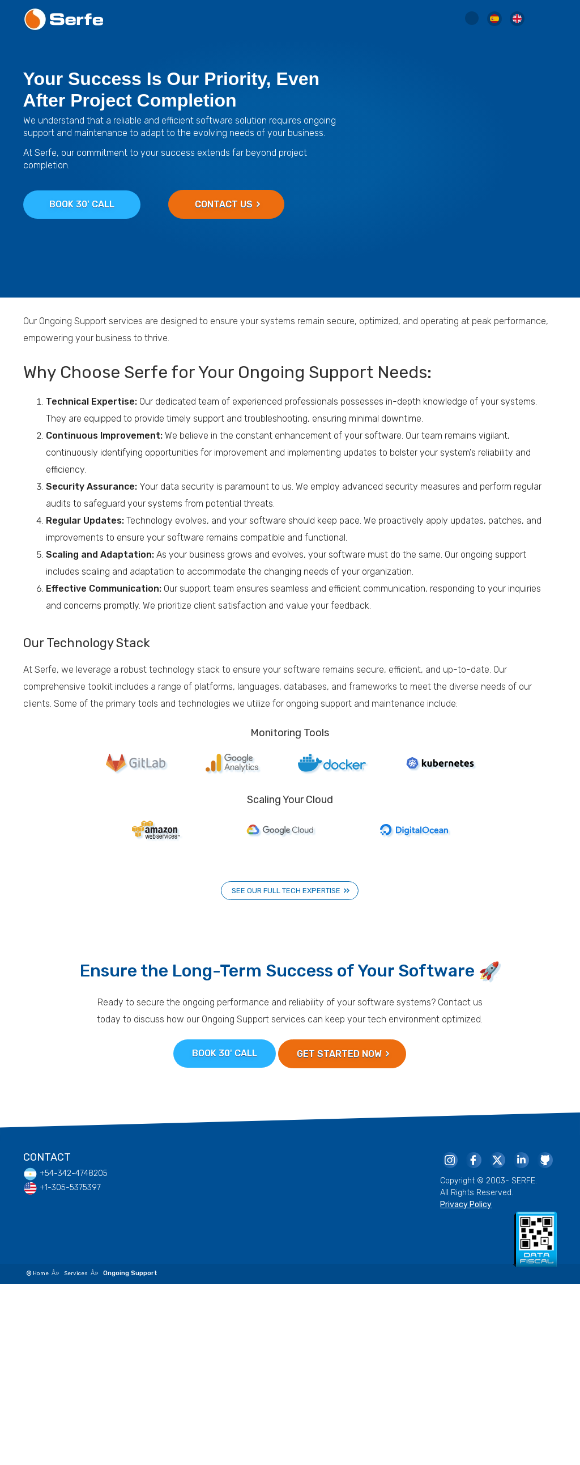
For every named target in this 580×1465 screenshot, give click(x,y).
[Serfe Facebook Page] (473, 1159)
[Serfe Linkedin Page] (520, 1159)
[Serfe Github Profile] (544, 1159)
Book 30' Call (81, 204)
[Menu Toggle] (545, 20)
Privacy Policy (466, 1204)
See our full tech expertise (290, 890)
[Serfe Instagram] (449, 1159)
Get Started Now (343, 1053)
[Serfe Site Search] (471, 20)
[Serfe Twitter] (497, 1159)
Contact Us (227, 204)
